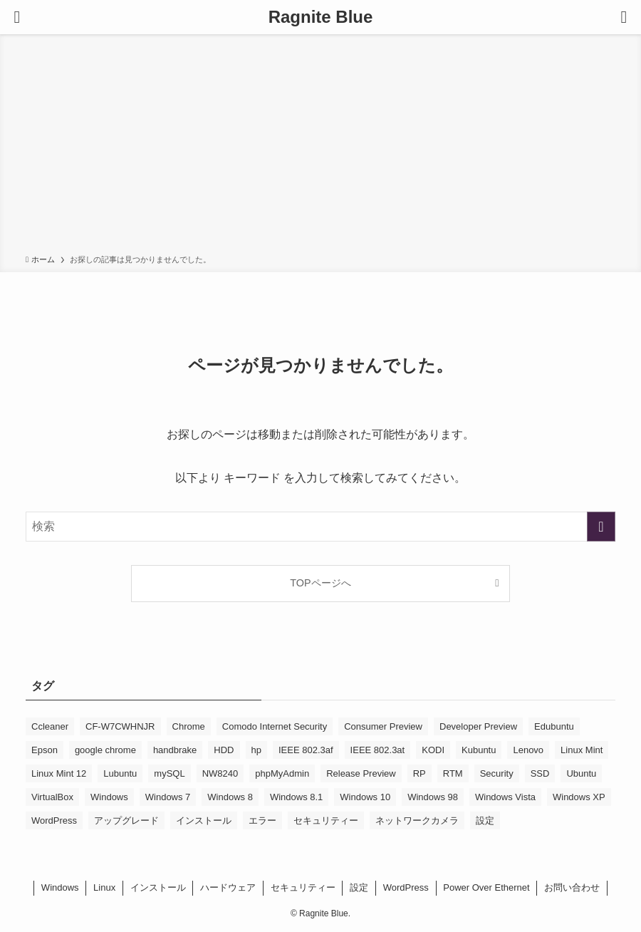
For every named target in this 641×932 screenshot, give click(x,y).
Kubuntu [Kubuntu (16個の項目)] (479, 750)
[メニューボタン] (17, 17)
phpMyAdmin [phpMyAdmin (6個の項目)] (282, 773)
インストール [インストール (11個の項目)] (203, 820)
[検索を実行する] (601, 527)
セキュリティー (303, 887)
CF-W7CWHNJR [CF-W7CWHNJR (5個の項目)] (120, 726)
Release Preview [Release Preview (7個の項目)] (361, 773)
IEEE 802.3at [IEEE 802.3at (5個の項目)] (377, 750)
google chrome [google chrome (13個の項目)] (105, 750)
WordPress (406, 887)
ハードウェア (228, 887)
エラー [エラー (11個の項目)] (262, 820)
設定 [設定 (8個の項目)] (485, 820)
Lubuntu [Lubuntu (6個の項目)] (120, 773)
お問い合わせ (572, 887)
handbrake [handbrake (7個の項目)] (175, 750)
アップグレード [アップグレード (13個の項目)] (126, 820)
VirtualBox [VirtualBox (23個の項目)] (52, 797)
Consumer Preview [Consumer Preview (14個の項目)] (383, 726)
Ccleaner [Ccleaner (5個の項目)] (49, 726)
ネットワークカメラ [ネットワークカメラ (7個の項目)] (417, 820)
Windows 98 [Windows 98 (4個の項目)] (432, 797)
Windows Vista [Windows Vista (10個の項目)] (505, 797)
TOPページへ (320, 583)
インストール (158, 887)
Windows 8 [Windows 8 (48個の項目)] (230, 797)
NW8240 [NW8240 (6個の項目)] (220, 773)
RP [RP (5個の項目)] (419, 773)
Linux (104, 887)
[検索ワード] (320, 527)
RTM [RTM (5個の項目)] (453, 773)
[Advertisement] (320, 147)
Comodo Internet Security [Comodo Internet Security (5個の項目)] (274, 726)
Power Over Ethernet (486, 887)
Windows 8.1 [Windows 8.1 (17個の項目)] (296, 797)
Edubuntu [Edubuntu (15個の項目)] (554, 726)
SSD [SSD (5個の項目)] (540, 773)
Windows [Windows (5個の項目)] (109, 797)
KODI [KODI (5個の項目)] (433, 750)
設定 (359, 887)
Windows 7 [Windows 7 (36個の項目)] (168, 797)
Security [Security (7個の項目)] (497, 773)
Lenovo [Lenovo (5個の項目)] (528, 750)
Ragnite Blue (321, 17)
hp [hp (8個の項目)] (256, 750)
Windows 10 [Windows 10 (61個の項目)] (365, 797)
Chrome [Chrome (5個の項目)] (188, 726)
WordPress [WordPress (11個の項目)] (54, 820)
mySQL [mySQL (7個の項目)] (169, 773)
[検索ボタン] (624, 17)
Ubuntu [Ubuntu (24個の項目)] (581, 773)
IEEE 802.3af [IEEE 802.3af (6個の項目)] (305, 750)
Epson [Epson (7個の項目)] (44, 750)
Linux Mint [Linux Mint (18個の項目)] (582, 750)
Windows (60, 887)
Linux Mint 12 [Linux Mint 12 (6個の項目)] (58, 773)
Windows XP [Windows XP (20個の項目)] (579, 797)
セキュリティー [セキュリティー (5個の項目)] (325, 820)
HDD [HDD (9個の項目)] (224, 750)
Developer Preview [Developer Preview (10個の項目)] (478, 726)
